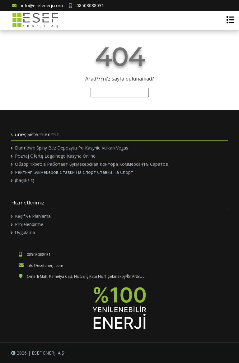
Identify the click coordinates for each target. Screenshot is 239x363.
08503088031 (86, 5)
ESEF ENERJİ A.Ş (48, 353)
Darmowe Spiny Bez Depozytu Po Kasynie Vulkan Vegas (71, 148)
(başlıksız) (24, 180)
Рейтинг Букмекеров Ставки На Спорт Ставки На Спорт (74, 172)
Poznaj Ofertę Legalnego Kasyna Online (55, 156)
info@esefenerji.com (37, 5)
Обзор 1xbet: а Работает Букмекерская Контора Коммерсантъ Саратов (91, 164)
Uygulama (25, 232)
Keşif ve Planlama (33, 216)
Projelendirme (29, 224)
